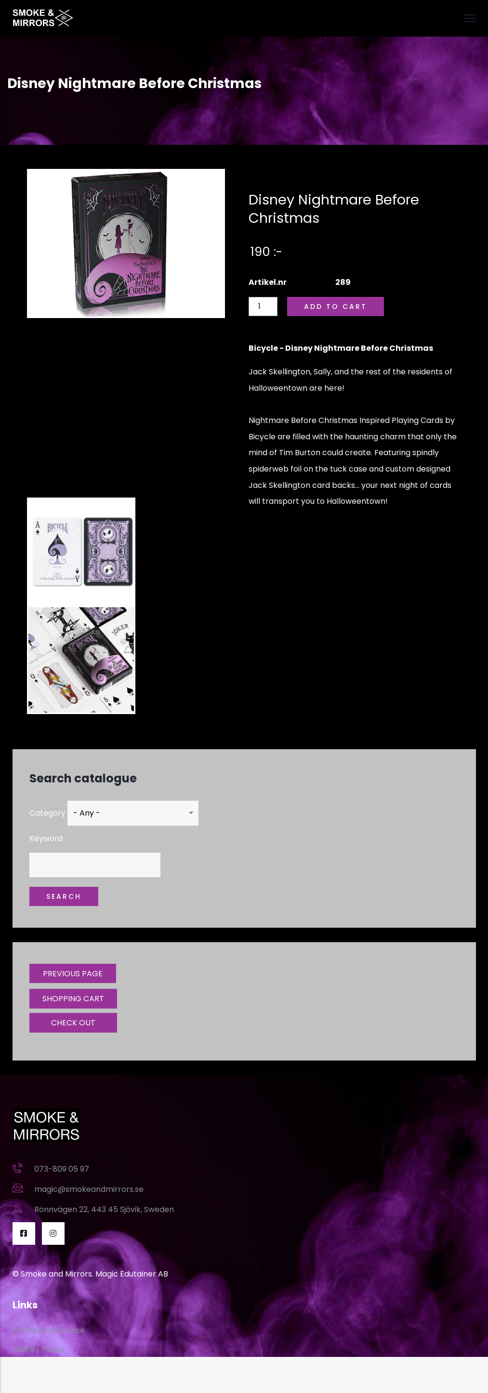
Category (47, 812)
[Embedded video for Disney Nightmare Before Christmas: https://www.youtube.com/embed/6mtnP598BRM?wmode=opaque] (126, 408)
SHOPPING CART (73, 998)
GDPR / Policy (38, 1349)
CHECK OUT (73, 1022)
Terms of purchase (49, 1330)
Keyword (46, 838)
